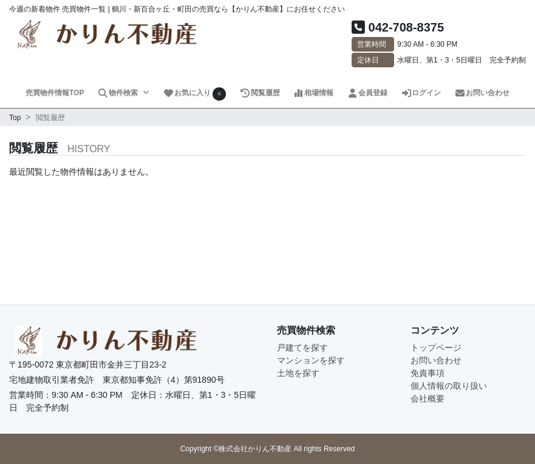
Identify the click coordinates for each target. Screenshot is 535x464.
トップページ (436, 347)
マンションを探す (311, 360)
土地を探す (298, 373)
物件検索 (118, 93)
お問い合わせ (481, 93)
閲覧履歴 (259, 93)
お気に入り (194, 93)
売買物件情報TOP (55, 93)
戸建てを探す (302, 347)
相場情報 (313, 93)
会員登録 (367, 93)
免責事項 (428, 373)
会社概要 (428, 398)
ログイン (421, 93)
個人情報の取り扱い (449, 386)
